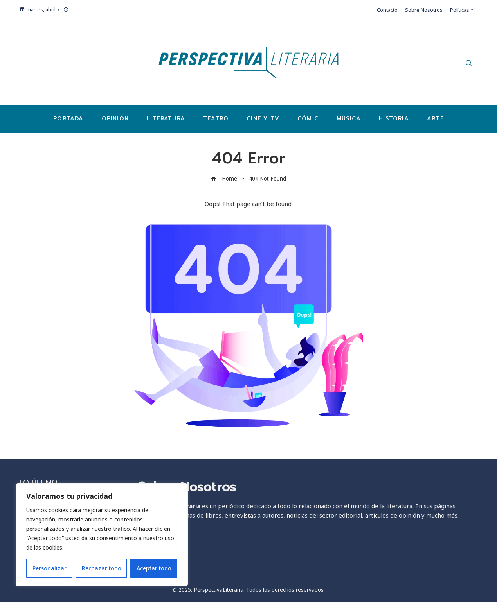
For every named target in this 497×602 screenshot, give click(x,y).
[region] (102, 534)
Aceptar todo (154, 568)
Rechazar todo (101, 568)
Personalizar (49, 568)
